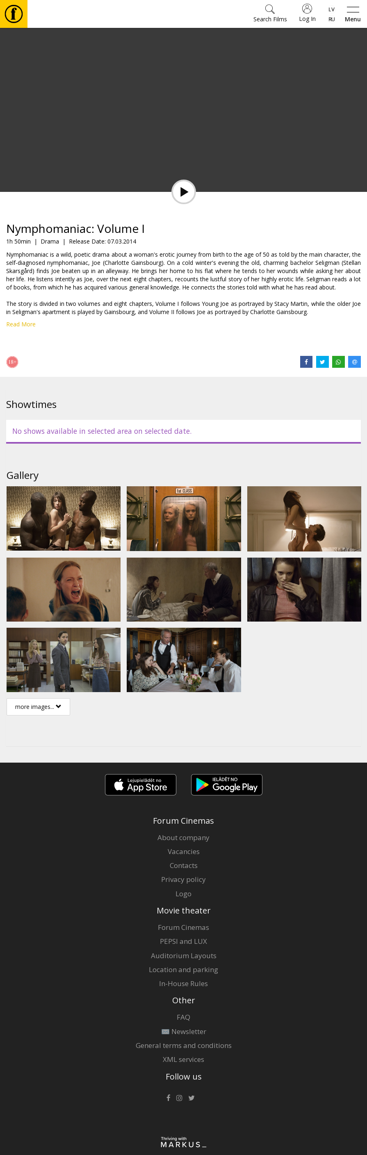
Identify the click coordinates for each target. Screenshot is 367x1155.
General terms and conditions (184, 1045)
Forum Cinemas (183, 927)
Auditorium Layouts (184, 955)
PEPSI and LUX (183, 941)
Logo (183, 893)
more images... (38, 707)
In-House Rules (183, 983)
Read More (21, 324)
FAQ (183, 1017)
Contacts (184, 865)
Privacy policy (183, 879)
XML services (183, 1059)
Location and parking (183, 969)
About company (183, 837)
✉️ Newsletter (183, 1031)
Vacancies (184, 851)
